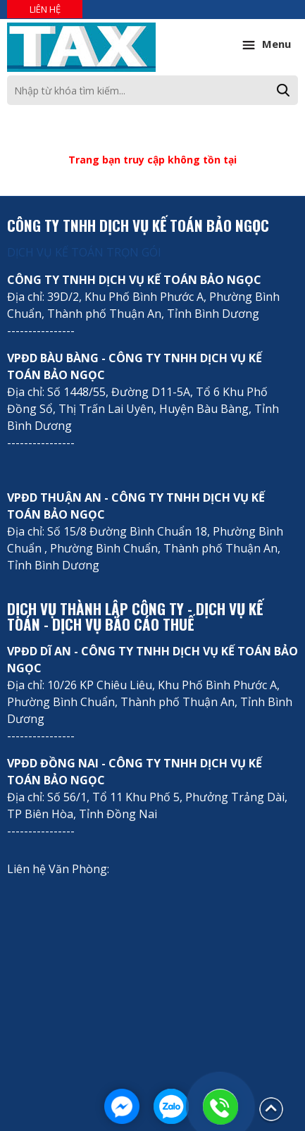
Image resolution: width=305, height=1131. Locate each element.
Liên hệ (45, 9)
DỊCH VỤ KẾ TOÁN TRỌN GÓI (84, 252)
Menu (264, 45)
